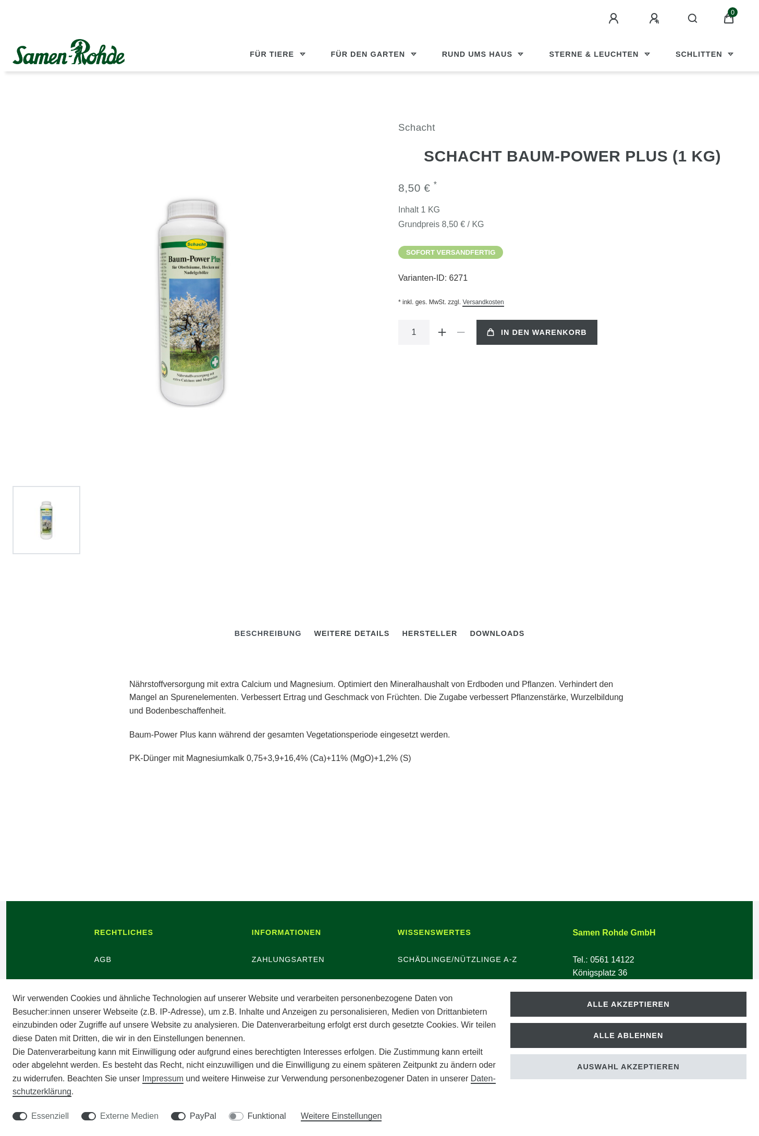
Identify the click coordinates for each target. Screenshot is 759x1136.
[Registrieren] (655, 19)
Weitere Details (351, 633)
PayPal (203, 1116)
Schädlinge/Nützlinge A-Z (458, 959)
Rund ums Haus (478, 54)
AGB (103, 959)
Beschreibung (268, 633)
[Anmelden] (615, 19)
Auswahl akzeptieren (628, 1067)
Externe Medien (129, 1116)
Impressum (162, 1078)
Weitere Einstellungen (341, 1116)
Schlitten (700, 54)
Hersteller (429, 633)
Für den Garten (369, 54)
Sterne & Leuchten (595, 54)
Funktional (267, 1116)
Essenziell (50, 1116)
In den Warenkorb (537, 332)
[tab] (268, 634)
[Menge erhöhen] (442, 332)
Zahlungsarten (288, 959)
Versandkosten (483, 302)
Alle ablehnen (628, 1035)
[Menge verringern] (460, 332)
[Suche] (693, 19)
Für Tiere (273, 54)
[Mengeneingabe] (414, 332)
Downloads (497, 633)
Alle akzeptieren (628, 1004)
